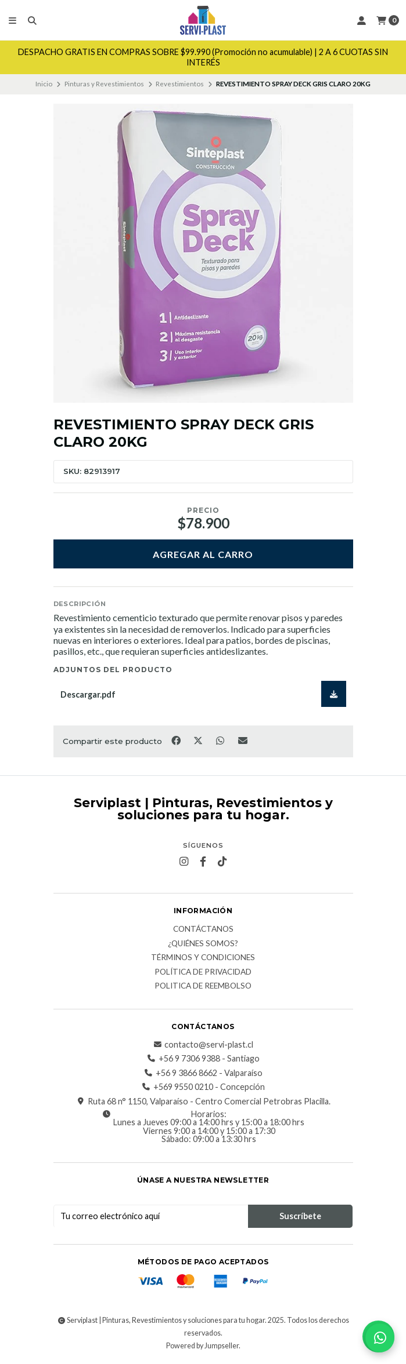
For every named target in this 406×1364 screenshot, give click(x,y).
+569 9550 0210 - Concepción (203, 1087)
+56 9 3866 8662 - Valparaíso (203, 1073)
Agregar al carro (203, 554)
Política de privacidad (203, 972)
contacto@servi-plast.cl (203, 1045)
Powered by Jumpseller (202, 1345)
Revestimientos (180, 83)
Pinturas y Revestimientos (104, 83)
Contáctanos (203, 929)
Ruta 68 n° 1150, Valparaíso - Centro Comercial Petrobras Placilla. (203, 1101)
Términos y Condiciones (203, 958)
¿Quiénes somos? (203, 944)
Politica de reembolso (203, 986)
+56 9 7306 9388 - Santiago (203, 1059)
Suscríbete (300, 1216)
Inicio (43, 83)
